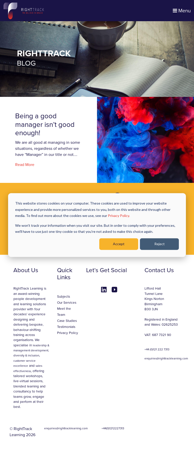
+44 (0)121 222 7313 (156, 349)
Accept (119, 244)
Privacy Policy (67, 333)
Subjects (63, 297)
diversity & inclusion (26, 355)
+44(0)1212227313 (113, 428)
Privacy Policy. (119, 215)
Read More (24, 164)
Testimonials (66, 327)
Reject (159, 244)
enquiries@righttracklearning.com (166, 358)
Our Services (66, 303)
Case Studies (67, 321)
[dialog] (97, 225)
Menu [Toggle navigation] (182, 11)
